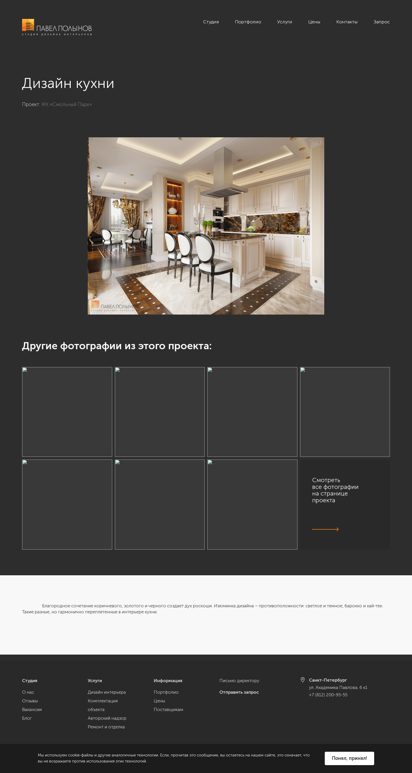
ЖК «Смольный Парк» (67, 98)
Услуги (284, 22)
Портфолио (248, 22)
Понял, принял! (349, 758)
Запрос (382, 22)
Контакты (347, 22)
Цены (314, 22)
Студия (211, 22)
